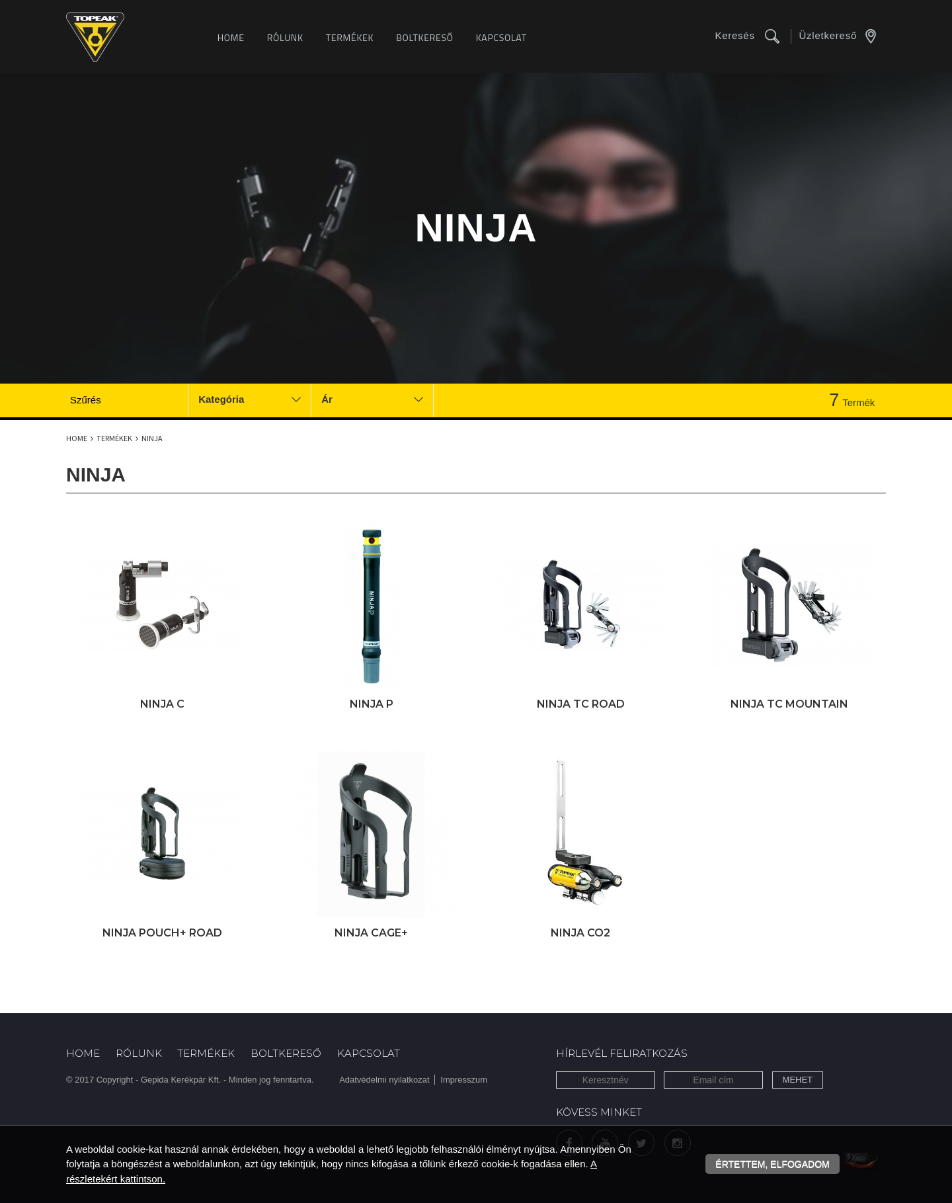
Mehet (798, 1080)
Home (231, 37)
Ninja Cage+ (371, 933)
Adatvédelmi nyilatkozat (384, 1080)
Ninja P (371, 704)
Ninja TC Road (581, 704)
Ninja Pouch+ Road (162, 933)
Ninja (152, 438)
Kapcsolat (501, 37)
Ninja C (162, 704)
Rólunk (285, 37)
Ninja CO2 (580, 933)
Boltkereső (424, 37)
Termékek (350, 37)
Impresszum (463, 1080)
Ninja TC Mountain (789, 704)
